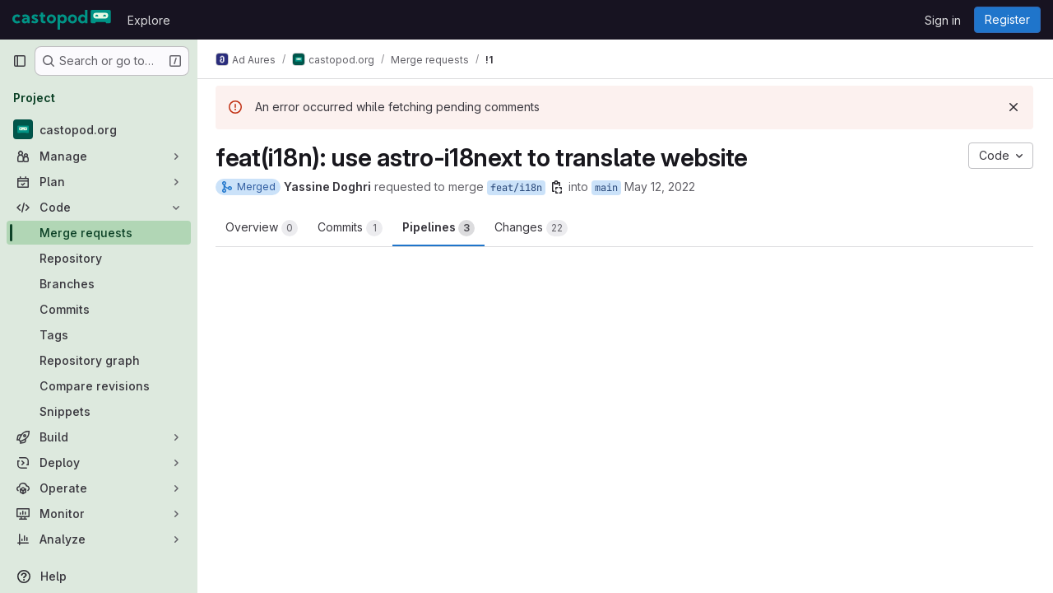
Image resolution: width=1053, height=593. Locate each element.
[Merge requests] (99, 233)
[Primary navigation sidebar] (20, 61)
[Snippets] (99, 411)
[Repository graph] (99, 360)
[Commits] (99, 309)
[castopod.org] (99, 129)
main (607, 187)
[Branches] (99, 284)
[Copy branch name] (558, 187)
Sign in (943, 20)
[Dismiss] (1013, 107)
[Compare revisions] (99, 386)
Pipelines (440, 228)
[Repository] (99, 258)
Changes (532, 228)
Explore (149, 20)
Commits (351, 228)
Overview (263, 228)
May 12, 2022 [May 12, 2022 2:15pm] (661, 187)
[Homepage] (61, 20)
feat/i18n (518, 187)
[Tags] (99, 335)
